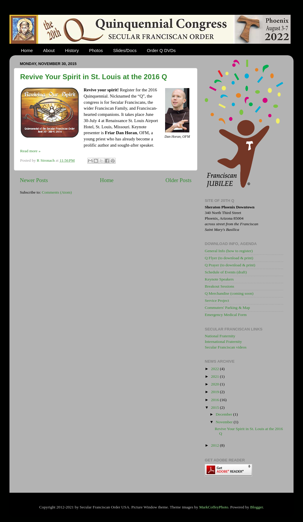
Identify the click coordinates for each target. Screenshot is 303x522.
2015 (215, 407)
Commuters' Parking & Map (227, 307)
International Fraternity (223, 341)
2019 (215, 392)
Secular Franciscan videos (225, 347)
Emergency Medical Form (225, 314)
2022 (215, 369)
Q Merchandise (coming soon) (229, 293)
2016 (215, 400)
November (224, 422)
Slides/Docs (124, 50)
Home (27, 50)
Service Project (217, 300)
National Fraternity (220, 336)
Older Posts (178, 180)
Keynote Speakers (219, 279)
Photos (96, 50)
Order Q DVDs (161, 50)
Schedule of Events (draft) (226, 272)
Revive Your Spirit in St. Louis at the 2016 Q (93, 77)
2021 (215, 376)
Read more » (30, 151)
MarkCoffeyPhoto (213, 507)
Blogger (256, 507)
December (224, 414)
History (72, 50)
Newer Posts (34, 180)
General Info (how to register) (229, 251)
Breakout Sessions (219, 286)
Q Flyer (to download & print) (229, 258)
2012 (215, 445)
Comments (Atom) (57, 192)
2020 (215, 384)
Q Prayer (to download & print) (230, 265)
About (49, 50)
